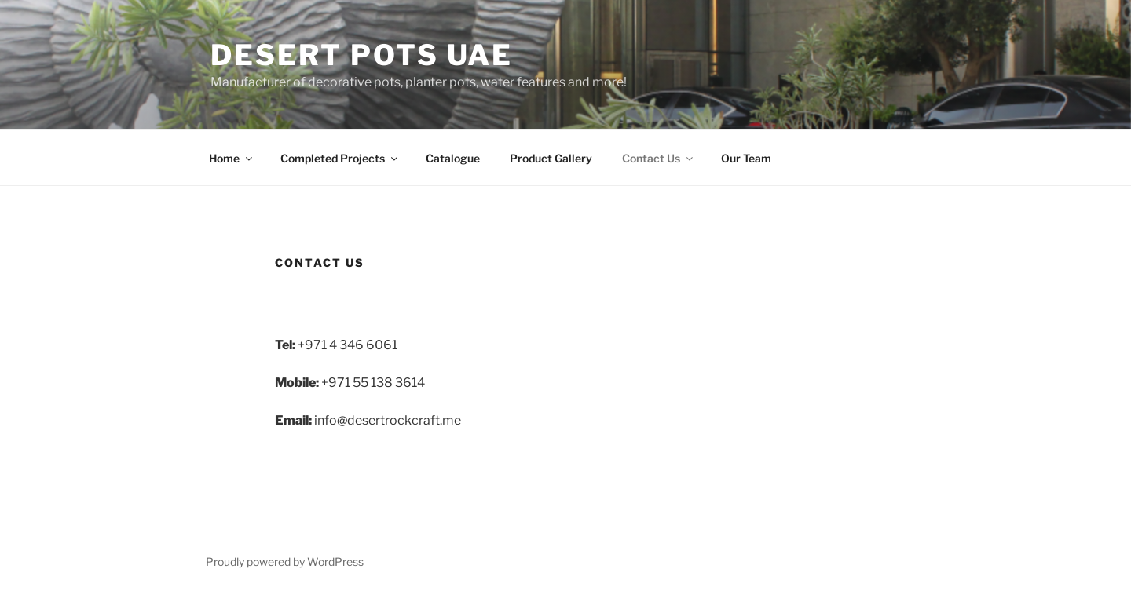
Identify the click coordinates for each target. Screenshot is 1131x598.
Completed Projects (340, 158)
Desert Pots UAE (361, 55)
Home (231, 158)
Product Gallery (551, 158)
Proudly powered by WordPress (285, 561)
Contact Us (658, 158)
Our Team (746, 158)
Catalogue (453, 158)
